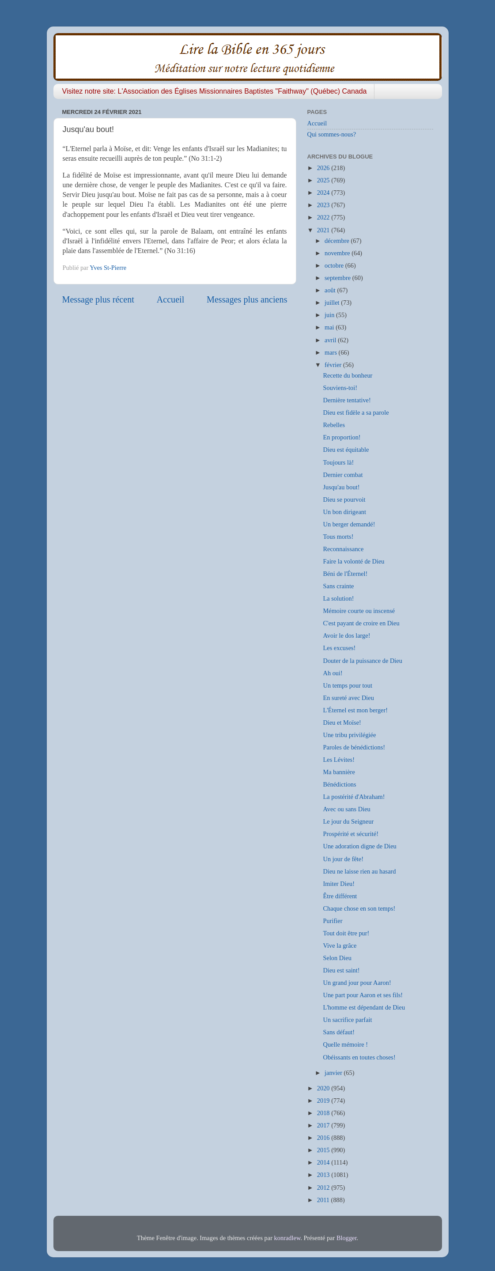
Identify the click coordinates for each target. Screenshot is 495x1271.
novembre (338, 253)
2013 (324, 1174)
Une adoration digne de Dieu (359, 846)
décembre (338, 240)
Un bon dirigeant (344, 511)
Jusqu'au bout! (341, 487)
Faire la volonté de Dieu (353, 561)
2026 (324, 167)
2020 (324, 1088)
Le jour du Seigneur (348, 821)
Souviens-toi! (340, 387)
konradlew (287, 1237)
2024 (324, 192)
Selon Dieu (337, 957)
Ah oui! (332, 673)
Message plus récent (98, 299)
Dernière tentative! (346, 400)
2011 (324, 1199)
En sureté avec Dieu (348, 697)
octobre (335, 265)
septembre (338, 277)
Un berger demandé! (349, 524)
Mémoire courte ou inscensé (359, 610)
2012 (324, 1187)
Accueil (171, 299)
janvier (334, 1072)
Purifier (332, 920)
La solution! (338, 598)
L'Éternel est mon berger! (355, 710)
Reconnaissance (343, 548)
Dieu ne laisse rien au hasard (359, 871)
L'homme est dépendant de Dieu (364, 1007)
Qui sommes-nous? (331, 134)
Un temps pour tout (347, 685)
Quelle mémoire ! (345, 1044)
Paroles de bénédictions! (354, 747)
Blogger (346, 1237)
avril (331, 340)
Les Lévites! (339, 759)
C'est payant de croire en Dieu (361, 623)
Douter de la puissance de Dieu (362, 660)
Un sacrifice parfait (347, 1019)
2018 (324, 1112)
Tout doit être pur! (346, 933)
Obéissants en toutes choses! (359, 1057)
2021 (324, 230)
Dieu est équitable (346, 449)
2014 (324, 1162)
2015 (324, 1150)
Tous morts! (338, 536)
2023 (324, 204)
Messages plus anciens (247, 299)
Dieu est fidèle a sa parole (356, 412)
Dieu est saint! (341, 970)
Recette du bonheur (347, 375)
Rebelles (334, 424)
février (334, 364)
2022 (324, 217)
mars (332, 352)
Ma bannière (339, 771)
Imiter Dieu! (339, 883)
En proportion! (341, 437)
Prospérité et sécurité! (350, 833)
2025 (324, 180)
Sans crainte (338, 586)
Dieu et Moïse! (342, 722)
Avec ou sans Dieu (346, 809)
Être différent (340, 896)
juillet (333, 302)
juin (330, 314)
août (331, 290)
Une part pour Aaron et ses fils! (363, 995)
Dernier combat (343, 474)
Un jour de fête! (343, 858)
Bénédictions (339, 784)
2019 (324, 1100)
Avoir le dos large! (346, 635)
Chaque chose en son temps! (359, 908)
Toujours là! (338, 462)
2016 (324, 1137)
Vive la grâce (339, 945)
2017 (324, 1125)
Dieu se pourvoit (344, 499)
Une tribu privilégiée (349, 734)
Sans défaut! (339, 1032)
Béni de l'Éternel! (345, 573)
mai (330, 327)
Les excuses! (339, 647)
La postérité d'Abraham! (354, 796)
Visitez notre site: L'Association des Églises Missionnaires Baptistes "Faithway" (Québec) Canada (214, 91)
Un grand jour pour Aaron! (357, 982)
